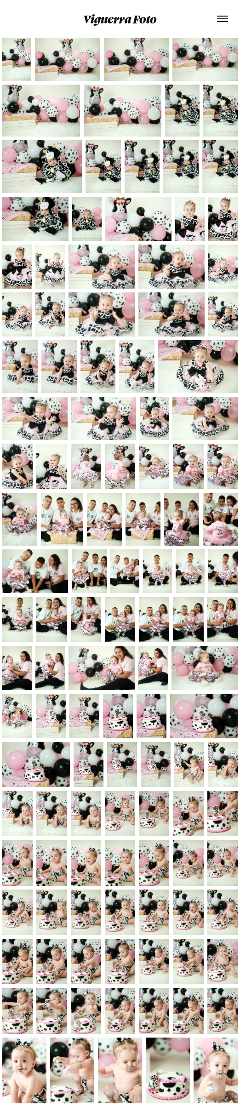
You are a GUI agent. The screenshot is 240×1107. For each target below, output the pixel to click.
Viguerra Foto (120, 18)
